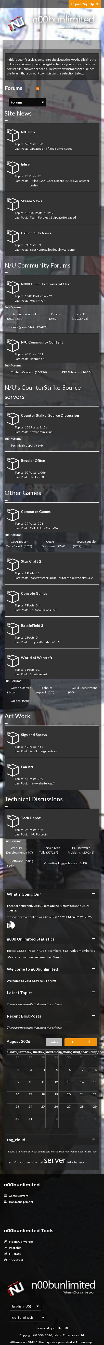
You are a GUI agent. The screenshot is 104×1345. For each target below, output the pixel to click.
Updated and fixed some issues (51, 148)
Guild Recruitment (84, 688)
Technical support (23, 445)
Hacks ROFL (38, 477)
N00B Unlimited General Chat (46, 284)
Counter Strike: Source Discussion (50, 415)
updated (83, 1162)
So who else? (38, 674)
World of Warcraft (37, 657)
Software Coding (22, 861)
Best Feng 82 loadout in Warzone (52, 249)
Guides (16, 701)
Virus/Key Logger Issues (60, 863)
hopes (10, 1162)
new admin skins (41, 432)
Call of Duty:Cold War (44, 528)
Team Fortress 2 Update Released (53, 217)
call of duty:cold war (44, 1151)
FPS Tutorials (71, 372)
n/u (29, 1162)
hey (95, 1151)
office (35, 1162)
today (54, 1042)
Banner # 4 (37, 359)
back (12, 1151)
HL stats (12, 1254)
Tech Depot (31, 818)
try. (76, 1162)
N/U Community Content (42, 342)
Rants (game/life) (22, 327)
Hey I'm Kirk (38, 300)
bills (18, 1151)
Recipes (56, 314)
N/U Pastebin (39, 834)
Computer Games (36, 511)
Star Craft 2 (31, 561)
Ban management (18, 1202)
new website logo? (42, 783)
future (88, 1151)
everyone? (71, 1151)
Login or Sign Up (85, 4)
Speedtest (13, 1260)
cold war (60, 1151)
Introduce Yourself (23, 314)
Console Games (34, 593)
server (55, 1160)
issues (22, 1162)
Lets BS (80, 314)
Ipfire (25, 164)
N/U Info (28, 132)
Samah (57, 957)
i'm (16, 1162)
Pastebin (12, 1248)
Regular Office (33, 460)
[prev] (72, 1042)
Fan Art (27, 767)
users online (50, 906)
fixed (81, 1151)
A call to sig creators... (44, 751)
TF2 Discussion (86, 541)
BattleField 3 (32, 625)
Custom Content (22, 372)
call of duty (27, 1151)
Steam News (31, 201)
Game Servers (16, 1196)
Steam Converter (18, 1242)
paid (41, 1162)
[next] (89, 1042)
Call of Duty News (36, 233)
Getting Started (21, 688)
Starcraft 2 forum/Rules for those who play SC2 (61, 578)
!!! (8, 1151)
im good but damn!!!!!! (46, 642)
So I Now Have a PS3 (43, 610)
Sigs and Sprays (34, 734)
